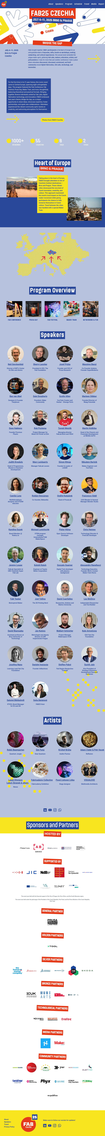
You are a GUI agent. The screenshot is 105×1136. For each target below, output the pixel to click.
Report (101, 4)
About (50, 4)
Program (68, 4)
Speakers (59, 4)
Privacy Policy (9, 1127)
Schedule (78, 4)
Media (93, 4)
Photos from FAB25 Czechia (52, 120)
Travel (86, 4)
